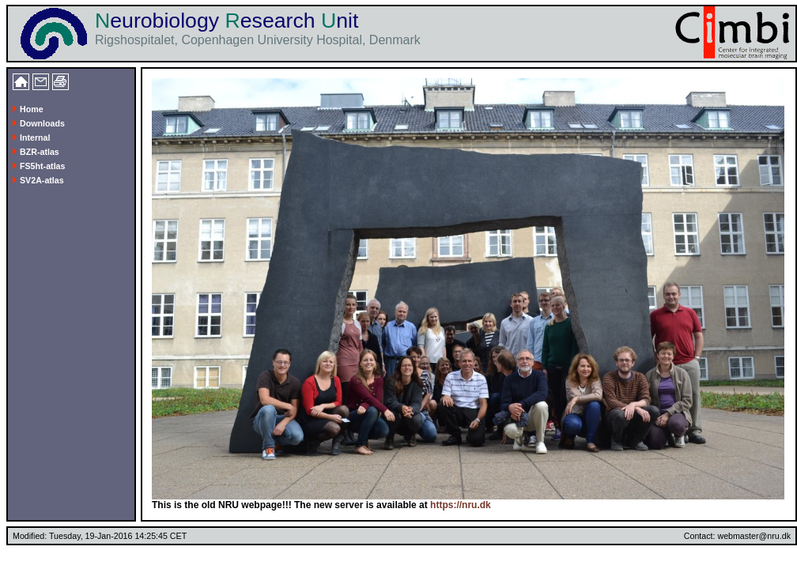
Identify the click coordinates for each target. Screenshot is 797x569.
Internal (32, 137)
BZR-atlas (36, 151)
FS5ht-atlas (39, 166)
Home (28, 109)
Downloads (39, 123)
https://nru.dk (460, 505)
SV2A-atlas (38, 180)
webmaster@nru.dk (754, 536)
